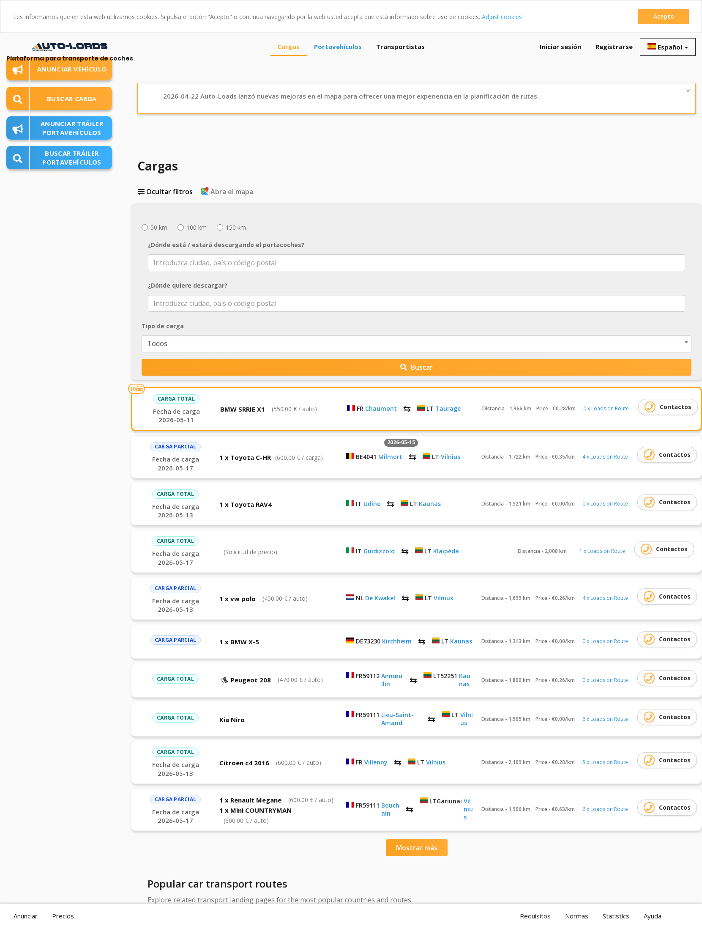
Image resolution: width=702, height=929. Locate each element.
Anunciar (26, 916)
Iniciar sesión (560, 46)
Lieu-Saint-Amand (397, 719)
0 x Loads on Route (606, 408)
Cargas (288, 46)
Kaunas (430, 504)
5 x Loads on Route (605, 762)
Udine (371, 504)
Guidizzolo (379, 551)
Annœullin (391, 680)
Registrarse (614, 46)
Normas (576, 916)
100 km (192, 227)
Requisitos (535, 916)
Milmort (390, 457)
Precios (63, 916)
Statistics (616, 916)
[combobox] (416, 262)
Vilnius (450, 457)
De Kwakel (380, 598)
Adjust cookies (502, 17)
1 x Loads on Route (602, 551)
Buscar (416, 367)
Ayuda (652, 916)
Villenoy (376, 762)
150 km (231, 227)
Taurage (448, 408)
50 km (154, 227)
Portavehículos (338, 46)
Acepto (663, 16)
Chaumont (381, 408)
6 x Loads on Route (605, 719)
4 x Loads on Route (605, 456)
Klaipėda (446, 551)
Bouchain (390, 809)
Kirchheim (397, 641)
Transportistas (400, 46)
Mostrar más (416, 847)
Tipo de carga (163, 326)
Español (667, 47)
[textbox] (410, 262)
